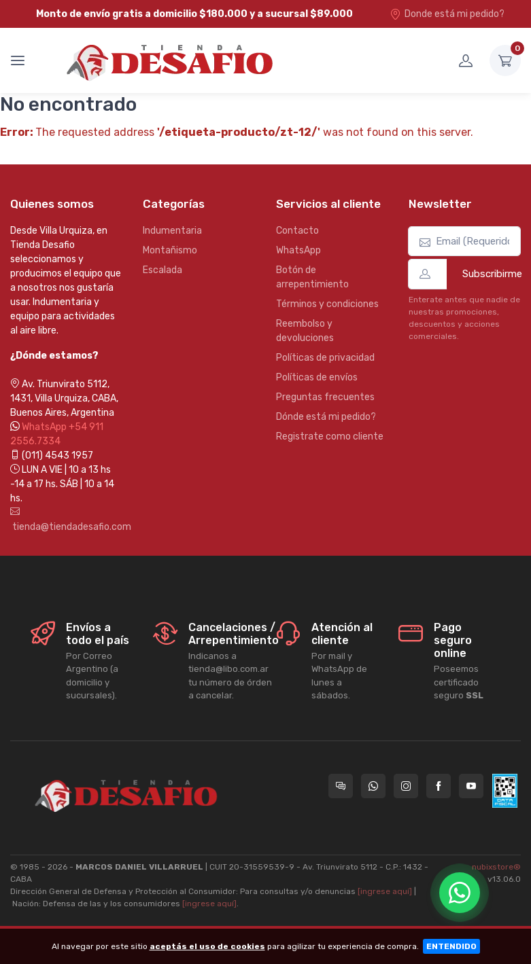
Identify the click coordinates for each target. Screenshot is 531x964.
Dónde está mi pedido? (326, 417)
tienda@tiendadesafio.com (66, 520)
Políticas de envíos (317, 377)
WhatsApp (298, 250)
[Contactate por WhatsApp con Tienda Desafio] (373, 786)
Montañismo (170, 250)
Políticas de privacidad (325, 357)
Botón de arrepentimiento (312, 277)
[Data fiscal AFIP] (505, 791)
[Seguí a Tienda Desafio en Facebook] (438, 786)
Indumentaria (172, 230)
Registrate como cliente (329, 436)
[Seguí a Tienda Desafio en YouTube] (471, 786)
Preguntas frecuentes (325, 397)
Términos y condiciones (327, 304)
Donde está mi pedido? (447, 14)
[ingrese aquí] (385, 891)
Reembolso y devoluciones (305, 331)
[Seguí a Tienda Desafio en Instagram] (406, 786)
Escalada (162, 270)
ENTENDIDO (451, 946)
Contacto (297, 230)
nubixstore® (496, 867)
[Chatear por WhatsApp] (459, 892)
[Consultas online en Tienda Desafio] (340, 786)
